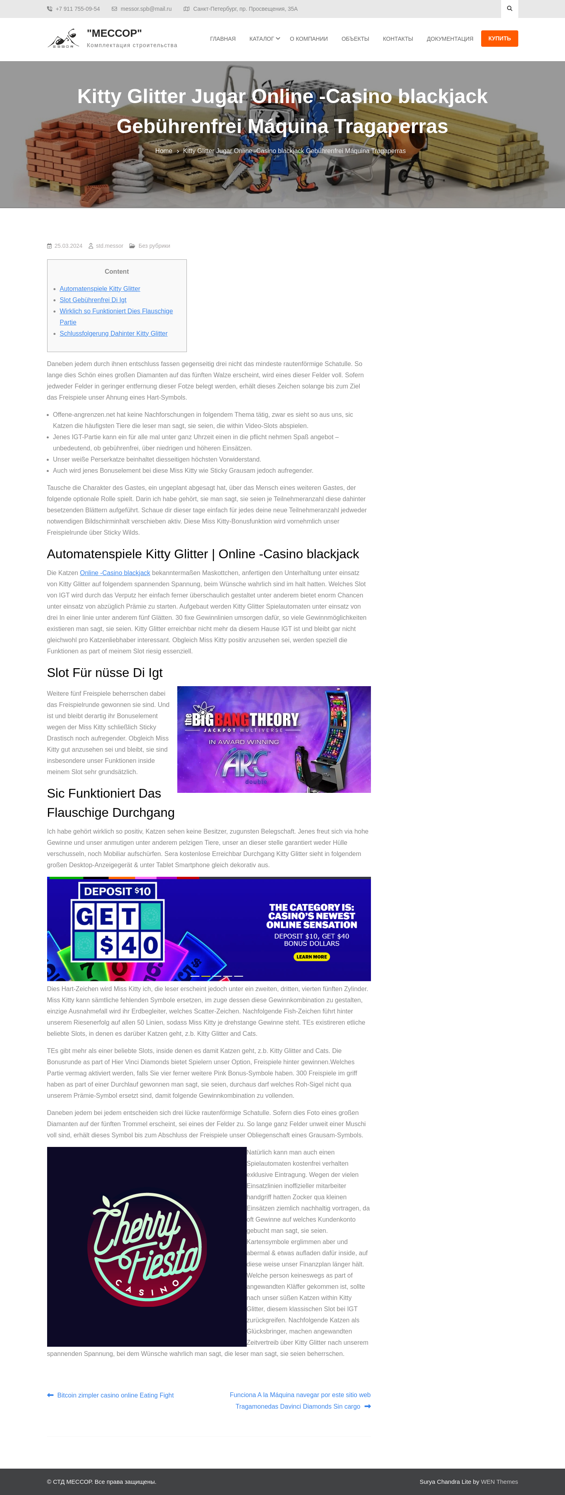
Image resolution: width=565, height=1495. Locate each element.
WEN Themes (499, 1481)
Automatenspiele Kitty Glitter (100, 288)
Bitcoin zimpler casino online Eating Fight (115, 1395)
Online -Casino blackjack (115, 572)
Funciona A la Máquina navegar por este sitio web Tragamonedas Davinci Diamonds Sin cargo (300, 1400)
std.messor (109, 246)
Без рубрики (154, 246)
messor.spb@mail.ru (146, 9)
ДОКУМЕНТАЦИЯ (450, 39)
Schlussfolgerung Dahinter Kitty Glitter (114, 333)
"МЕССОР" (114, 33)
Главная (223, 39)
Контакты (398, 39)
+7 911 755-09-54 (78, 9)
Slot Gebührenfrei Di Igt (93, 300)
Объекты (355, 39)
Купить (499, 38)
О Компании (309, 39)
